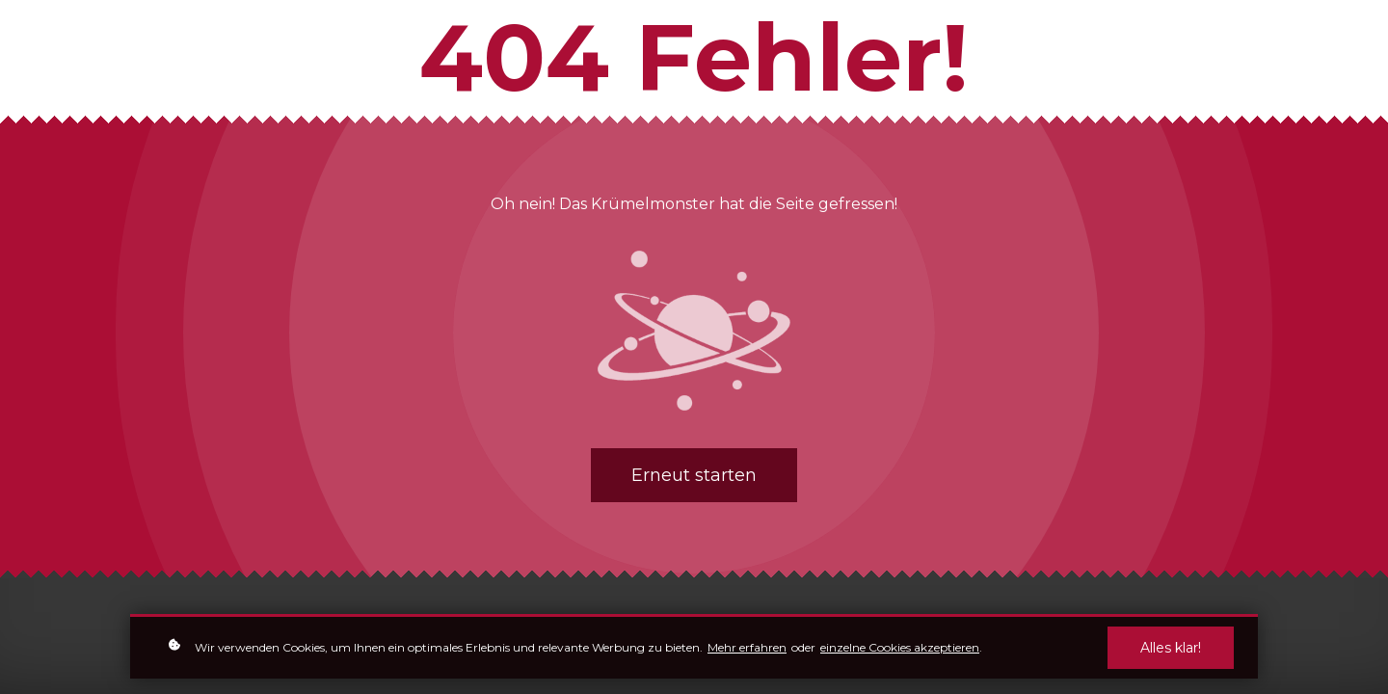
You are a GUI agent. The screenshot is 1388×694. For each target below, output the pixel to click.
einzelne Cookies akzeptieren (899, 647)
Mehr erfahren (747, 647)
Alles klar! (1170, 647)
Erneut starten (694, 475)
